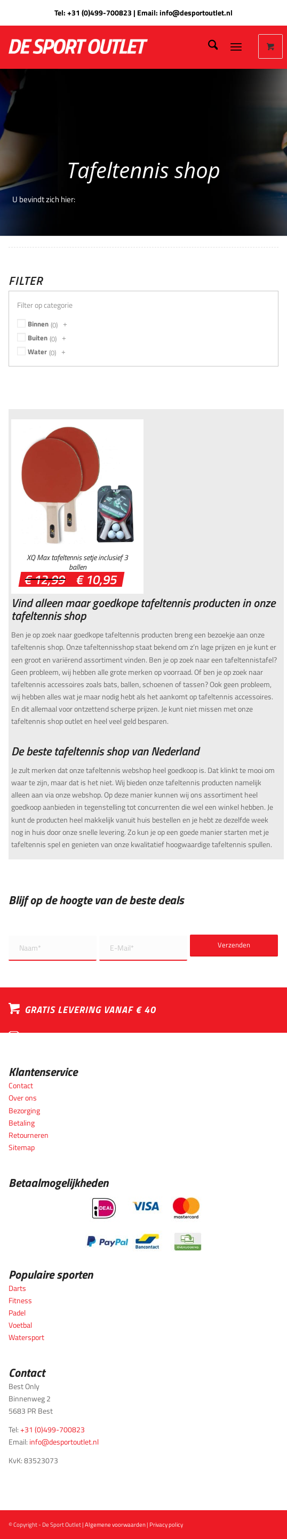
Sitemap (22, 1147)
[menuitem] (207, 46)
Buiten (37, 337)
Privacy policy (166, 1524)
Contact (21, 1085)
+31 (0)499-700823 (99, 12)
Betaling (22, 1122)
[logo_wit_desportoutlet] (108, 46)
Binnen (38, 323)
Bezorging (24, 1110)
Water (37, 351)
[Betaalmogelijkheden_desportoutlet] (143, 1224)
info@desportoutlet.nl (196, 12)
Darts (17, 1288)
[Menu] (236, 46)
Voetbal (20, 1324)
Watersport (26, 1337)
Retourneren (29, 1135)
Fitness (20, 1300)
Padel (17, 1312)
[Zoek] (207, 46)
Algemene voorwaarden (115, 1524)
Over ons (23, 1097)
